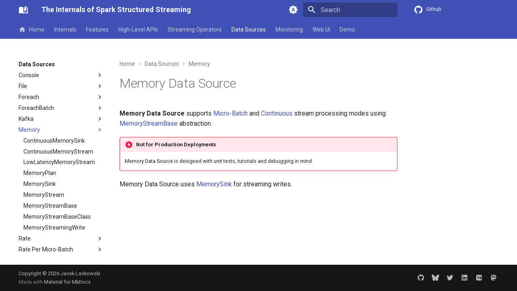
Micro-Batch (230, 113)
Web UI (321, 29)
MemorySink (214, 184)
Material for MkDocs (67, 282)
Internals (65, 29)
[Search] (350, 9)
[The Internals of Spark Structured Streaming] (23, 10)
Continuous (276, 113)
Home (31, 29)
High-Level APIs (138, 29)
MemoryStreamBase (149, 123)
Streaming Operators (195, 29)
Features (97, 29)
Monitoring (289, 29)
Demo (347, 29)
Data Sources (248, 29)
